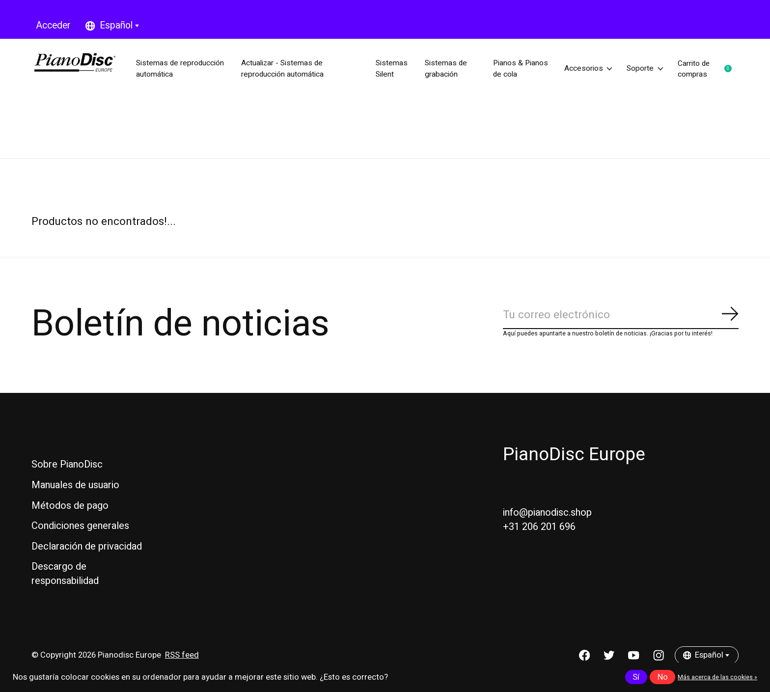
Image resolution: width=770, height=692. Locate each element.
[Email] (621, 315)
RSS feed (182, 656)
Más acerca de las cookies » (717, 677)
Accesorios (581, 69)
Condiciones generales (80, 526)
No (663, 677)
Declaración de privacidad (86, 546)
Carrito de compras (708, 69)
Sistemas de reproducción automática (161, 68)
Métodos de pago (70, 505)
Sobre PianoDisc (67, 464)
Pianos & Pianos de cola (506, 68)
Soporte (642, 69)
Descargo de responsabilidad (65, 573)
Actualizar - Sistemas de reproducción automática (286, 69)
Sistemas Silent (390, 69)
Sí (635, 677)
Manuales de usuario (75, 485)
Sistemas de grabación (445, 69)
